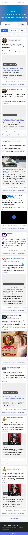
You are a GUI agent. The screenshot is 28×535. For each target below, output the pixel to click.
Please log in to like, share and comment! (13, 84)
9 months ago (10, 198)
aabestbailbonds (12, 367)
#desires (11, 243)
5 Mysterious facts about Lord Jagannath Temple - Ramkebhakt (13, 120)
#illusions (23, 241)
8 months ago (10, 141)
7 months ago (10, 40)
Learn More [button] (6, 529)
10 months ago (10, 235)
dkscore (9, 233)
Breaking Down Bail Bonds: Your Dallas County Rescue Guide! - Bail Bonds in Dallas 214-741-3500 (13, 398)
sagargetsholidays (12, 140)
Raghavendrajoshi (12, 315)
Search (22, 24)
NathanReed (11, 39)
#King (22, 239)
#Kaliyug (4, 241)
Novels (5, 447)
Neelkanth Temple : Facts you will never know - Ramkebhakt (13, 69)
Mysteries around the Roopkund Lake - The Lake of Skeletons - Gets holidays (14, 171)
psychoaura (10, 195)
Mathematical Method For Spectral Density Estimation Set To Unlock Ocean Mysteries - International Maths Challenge (14, 290)
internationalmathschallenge (15, 258)
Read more (5, 53)
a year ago (9, 261)
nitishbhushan (11, 417)
